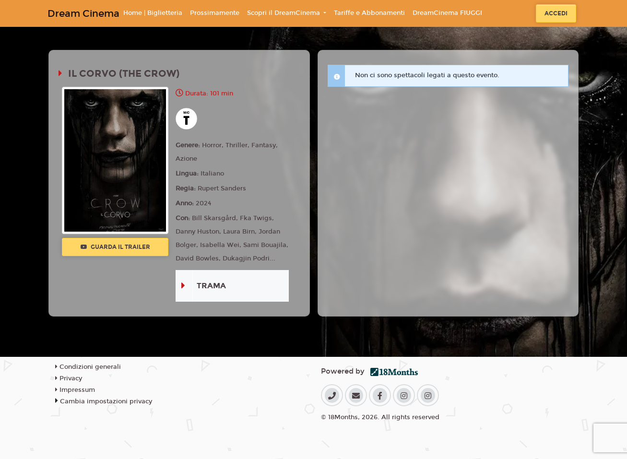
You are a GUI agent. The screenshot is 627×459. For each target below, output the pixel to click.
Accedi (556, 13)
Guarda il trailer (115, 247)
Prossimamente (214, 13)
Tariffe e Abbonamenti (369, 13)
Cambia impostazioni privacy (106, 401)
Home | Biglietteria (152, 13)
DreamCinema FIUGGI (447, 13)
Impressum (75, 390)
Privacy (68, 378)
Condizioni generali (88, 367)
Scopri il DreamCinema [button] (284, 13)
